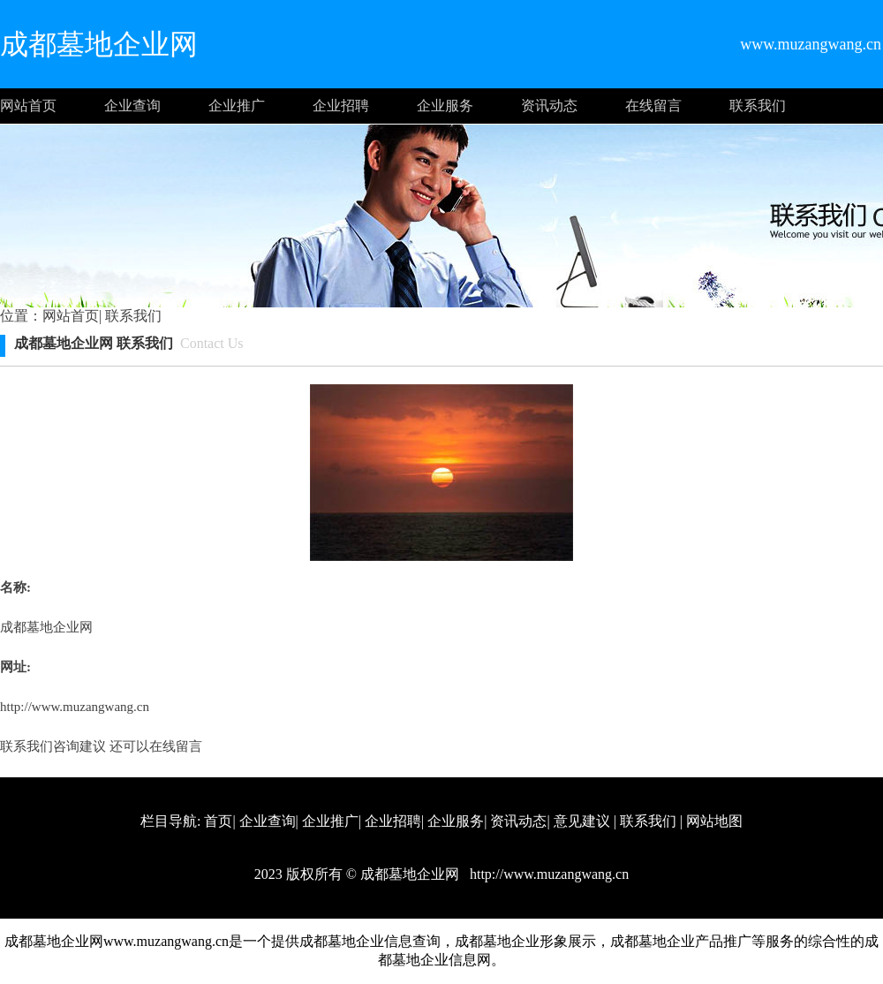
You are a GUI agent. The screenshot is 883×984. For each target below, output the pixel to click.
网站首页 (28, 105)
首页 (218, 821)
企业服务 (445, 105)
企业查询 (132, 105)
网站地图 (714, 821)
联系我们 (757, 105)
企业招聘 (341, 105)
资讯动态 (549, 105)
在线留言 (653, 105)
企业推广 (236, 105)
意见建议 (582, 821)
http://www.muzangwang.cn (74, 707)
